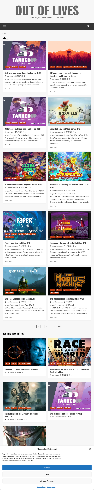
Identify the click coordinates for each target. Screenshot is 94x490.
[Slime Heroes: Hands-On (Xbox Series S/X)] (24, 166)
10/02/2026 (65, 79)
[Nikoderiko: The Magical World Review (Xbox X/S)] (69, 166)
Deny (47, 474)
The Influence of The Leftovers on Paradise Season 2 (22, 414)
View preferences (47, 481)
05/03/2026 (19, 76)
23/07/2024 (24, 246)
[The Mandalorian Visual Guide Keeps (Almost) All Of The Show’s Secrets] (24, 440)
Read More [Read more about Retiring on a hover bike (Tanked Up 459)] (8, 89)
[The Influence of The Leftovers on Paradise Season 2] (24, 396)
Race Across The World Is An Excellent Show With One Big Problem (69, 370)
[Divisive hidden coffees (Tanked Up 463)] (69, 396)
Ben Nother (10, 76)
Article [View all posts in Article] (53, 67)
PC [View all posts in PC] (71, 67)
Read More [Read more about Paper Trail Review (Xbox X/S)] (8, 262)
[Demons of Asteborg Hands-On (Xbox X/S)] (69, 225)
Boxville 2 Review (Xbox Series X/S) (65, 128)
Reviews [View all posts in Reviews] (66, 122)
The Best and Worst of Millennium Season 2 (22, 369)
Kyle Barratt (55, 79)
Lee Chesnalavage (57, 132)
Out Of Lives (47, 10)
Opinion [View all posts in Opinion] (66, 67)
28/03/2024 (24, 302)
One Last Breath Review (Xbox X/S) (20, 298)
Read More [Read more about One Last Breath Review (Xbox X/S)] (8, 317)
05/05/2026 (65, 375)
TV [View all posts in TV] (19, 363)
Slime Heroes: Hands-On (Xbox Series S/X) (23, 184)
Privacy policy (51, 487)
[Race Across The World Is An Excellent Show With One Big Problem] (69, 352)
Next (59, 326)
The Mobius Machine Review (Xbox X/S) (67, 298)
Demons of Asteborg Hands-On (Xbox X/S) (68, 243)
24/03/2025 (24, 187)
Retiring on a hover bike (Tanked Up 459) (23, 72)
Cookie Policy (41, 487)
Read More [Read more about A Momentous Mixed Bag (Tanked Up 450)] (8, 145)
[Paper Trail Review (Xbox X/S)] (24, 225)
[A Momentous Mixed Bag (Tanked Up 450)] (24, 111)
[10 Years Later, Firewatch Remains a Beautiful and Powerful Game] (69, 55)
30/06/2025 (69, 132)
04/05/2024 (69, 246)
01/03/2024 (69, 302)
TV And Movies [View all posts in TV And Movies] (26, 363)
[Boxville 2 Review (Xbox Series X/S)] (69, 111)
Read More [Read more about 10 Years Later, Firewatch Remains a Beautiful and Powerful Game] (53, 92)
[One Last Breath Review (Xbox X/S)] (24, 281)
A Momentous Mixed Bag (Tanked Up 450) (23, 128)
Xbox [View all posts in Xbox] (84, 67)
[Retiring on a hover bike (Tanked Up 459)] (24, 55)
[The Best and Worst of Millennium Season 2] (24, 352)
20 (55, 326)
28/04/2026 (20, 419)
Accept (47, 467)
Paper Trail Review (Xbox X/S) (17, 243)
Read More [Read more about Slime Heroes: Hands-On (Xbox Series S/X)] (8, 200)
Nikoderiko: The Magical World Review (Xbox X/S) (69, 186)
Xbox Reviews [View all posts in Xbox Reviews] (80, 122)
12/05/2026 (20, 372)
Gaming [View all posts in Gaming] (8, 67)
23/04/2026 (64, 416)
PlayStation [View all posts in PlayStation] (77, 67)
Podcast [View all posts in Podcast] (14, 67)
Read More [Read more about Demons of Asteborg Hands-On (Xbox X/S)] (53, 262)
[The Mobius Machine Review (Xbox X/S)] (69, 281)
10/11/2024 (68, 190)
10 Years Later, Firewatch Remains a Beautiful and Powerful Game (65, 74)
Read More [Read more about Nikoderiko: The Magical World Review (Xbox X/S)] (53, 206)
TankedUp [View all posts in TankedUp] (22, 67)
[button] (90, 449)
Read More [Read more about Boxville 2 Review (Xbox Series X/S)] (53, 147)
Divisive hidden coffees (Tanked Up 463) (66, 413)
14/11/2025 (19, 132)
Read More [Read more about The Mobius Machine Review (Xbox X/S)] (53, 317)
